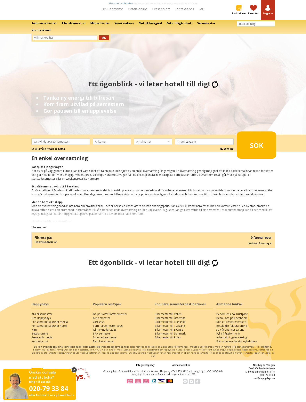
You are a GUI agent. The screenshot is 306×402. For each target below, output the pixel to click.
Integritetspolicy (145, 367)
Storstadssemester (105, 340)
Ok (104, 40)
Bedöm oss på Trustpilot (232, 317)
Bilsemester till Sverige (169, 332)
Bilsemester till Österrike (170, 320)
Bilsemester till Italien (168, 317)
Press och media (41, 340)
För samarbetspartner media (49, 324)
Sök (250, 146)
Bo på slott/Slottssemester (110, 317)
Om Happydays (112, 9)
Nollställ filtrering (260, 245)
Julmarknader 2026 (105, 332)
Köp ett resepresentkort (231, 324)
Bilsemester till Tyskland (170, 328)
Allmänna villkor (181, 367)
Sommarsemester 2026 (108, 328)
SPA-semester (102, 336)
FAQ (202, 9)
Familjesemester (103, 344)
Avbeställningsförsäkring (231, 340)
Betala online (138, 9)
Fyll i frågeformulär (228, 336)
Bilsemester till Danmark (170, 336)
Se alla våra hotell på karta (48, 151)
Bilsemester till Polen (168, 340)
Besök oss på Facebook (231, 320)
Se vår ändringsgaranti (230, 332)
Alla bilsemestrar (41, 317)
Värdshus (98, 324)
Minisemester (101, 320)
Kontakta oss (184, 9)
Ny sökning (227, 151)
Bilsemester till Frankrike (170, 324)
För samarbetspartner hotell (49, 328)
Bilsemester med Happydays (121, 3)
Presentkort (161, 9)
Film (34, 332)
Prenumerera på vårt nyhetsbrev (236, 344)
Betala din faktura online (231, 328)
